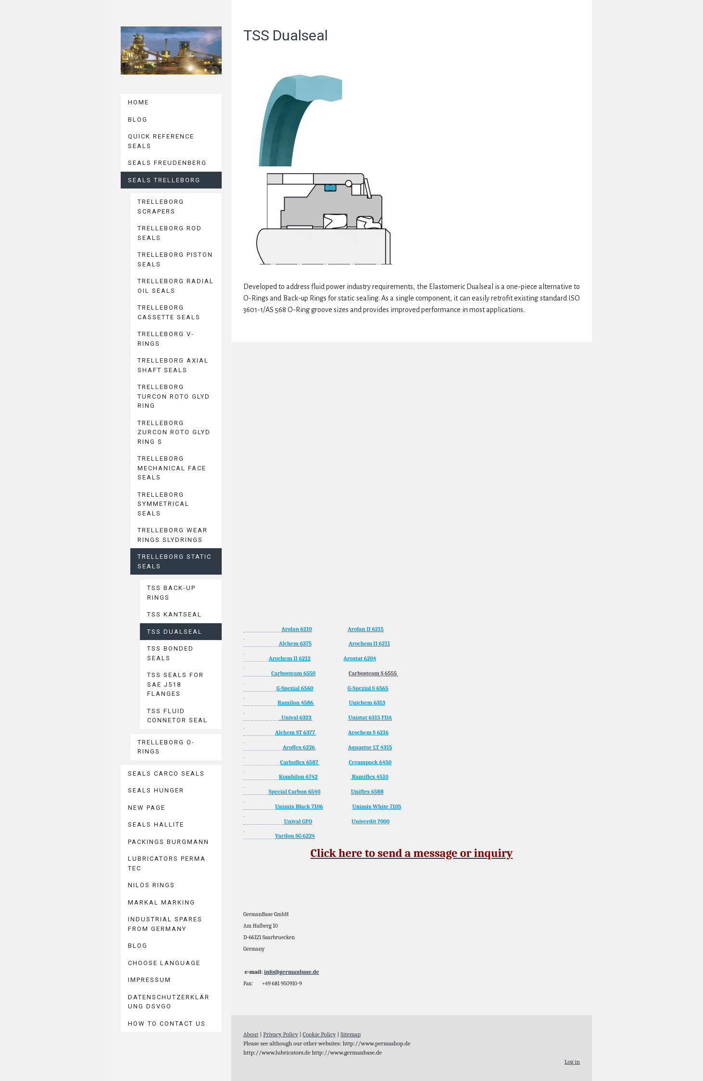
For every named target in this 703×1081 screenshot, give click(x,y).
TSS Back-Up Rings (171, 592)
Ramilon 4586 (295, 702)
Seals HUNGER (156, 790)
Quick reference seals (161, 141)
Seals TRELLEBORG (164, 180)
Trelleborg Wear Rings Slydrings (173, 535)
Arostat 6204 (359, 658)
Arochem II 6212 (290, 658)
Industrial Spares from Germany (165, 924)
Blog (138, 119)
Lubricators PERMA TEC (167, 863)
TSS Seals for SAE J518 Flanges (175, 684)
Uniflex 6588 (367, 791)
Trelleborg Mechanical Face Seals (172, 468)
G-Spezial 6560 (295, 688)
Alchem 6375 (295, 643)
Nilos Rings (151, 885)
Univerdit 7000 (370, 821)
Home (138, 102)
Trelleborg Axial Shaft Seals (173, 365)
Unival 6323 (295, 717)
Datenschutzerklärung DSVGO (169, 1001)
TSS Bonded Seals (170, 653)
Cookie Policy (319, 1034)
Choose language (164, 963)
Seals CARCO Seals (166, 773)
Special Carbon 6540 (295, 791)
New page (146, 807)
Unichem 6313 (367, 702)
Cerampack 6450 (370, 762)
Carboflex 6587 (299, 762)
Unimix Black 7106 (299, 806)
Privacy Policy (280, 1034)
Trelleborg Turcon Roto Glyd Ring (174, 396)
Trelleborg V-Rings (166, 338)
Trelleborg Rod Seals (170, 233)
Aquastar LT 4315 (370, 747)
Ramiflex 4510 (370, 776)
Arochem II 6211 (369, 643)
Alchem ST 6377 (295, 732)
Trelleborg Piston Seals (175, 259)
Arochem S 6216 (368, 732)
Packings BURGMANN (168, 841)
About (251, 1034)
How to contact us (167, 1023)
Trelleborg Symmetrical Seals (163, 504)
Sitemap (350, 1034)
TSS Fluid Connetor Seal (177, 715)
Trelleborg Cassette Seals (169, 312)
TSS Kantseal (174, 614)
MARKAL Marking (161, 902)
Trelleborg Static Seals (175, 561)
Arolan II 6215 (366, 629)
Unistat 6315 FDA (370, 717)
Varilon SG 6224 (295, 835)
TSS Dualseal (174, 631)
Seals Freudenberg (167, 162)
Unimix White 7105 (376, 806)
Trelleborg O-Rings (166, 747)
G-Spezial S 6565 (368, 688)
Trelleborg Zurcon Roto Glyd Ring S (174, 432)
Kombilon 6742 (298, 776)
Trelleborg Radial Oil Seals (176, 285)
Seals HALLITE (156, 824)
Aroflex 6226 (299, 747)
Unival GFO (298, 821)
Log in (572, 1061)
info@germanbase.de (291, 971)
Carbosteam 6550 (293, 673)
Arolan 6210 (296, 629)
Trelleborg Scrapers (161, 206)
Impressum (149, 979)
